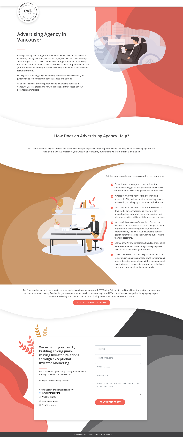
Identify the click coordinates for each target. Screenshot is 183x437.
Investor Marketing (51, 392)
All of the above (49, 405)
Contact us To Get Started (91, 302)
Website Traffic (49, 396)
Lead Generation (50, 401)
